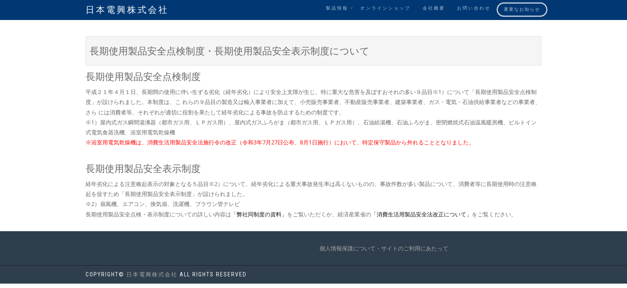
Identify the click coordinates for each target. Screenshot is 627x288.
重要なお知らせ (522, 9)
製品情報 (337, 8)
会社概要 (434, 8)
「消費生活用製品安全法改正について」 (421, 214)
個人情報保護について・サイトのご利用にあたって (383, 248)
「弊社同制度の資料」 (259, 214)
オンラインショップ (385, 8)
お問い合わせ (474, 8)
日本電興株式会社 (127, 10)
